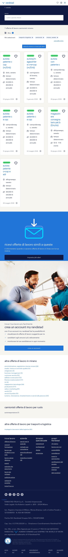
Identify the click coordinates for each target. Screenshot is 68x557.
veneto (8, 7)
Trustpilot (4, 499)
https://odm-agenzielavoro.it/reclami (22, 543)
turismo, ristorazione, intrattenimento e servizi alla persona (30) (27, 396)
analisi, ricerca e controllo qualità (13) (17, 368)
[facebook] (14, 494)
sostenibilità (55, 450)
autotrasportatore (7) (12, 412)
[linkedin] (6, 494)
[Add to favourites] (16, 56)
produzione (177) (10, 386)
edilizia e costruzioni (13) (13, 377)
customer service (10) (12, 375)
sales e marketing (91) (12, 389)
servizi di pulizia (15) (11, 393)
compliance (55, 453)
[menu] (65, 2)
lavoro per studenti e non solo (10, 452)
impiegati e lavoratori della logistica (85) (18, 429)
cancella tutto (58, 41)
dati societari (55, 473)
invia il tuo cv (9, 486)
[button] (32, 37)
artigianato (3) (9, 371)
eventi (7, 463)
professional (40, 447)
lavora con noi (56, 447)
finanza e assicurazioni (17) (14, 380)
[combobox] (34, 17)
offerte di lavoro (10, 441)
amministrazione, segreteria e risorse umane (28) (21, 366)
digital (38, 450)
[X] (10, 494)
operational (40, 444)
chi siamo (54, 444)
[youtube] (18, 494)
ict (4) (6, 382)
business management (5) (14, 373)
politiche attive (10, 477)
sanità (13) (8, 391)
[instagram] (22, 494)
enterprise (39, 453)
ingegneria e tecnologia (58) (14, 384)
